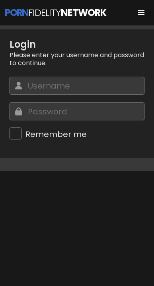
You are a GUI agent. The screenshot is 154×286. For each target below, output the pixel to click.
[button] (141, 12)
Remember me (56, 134)
